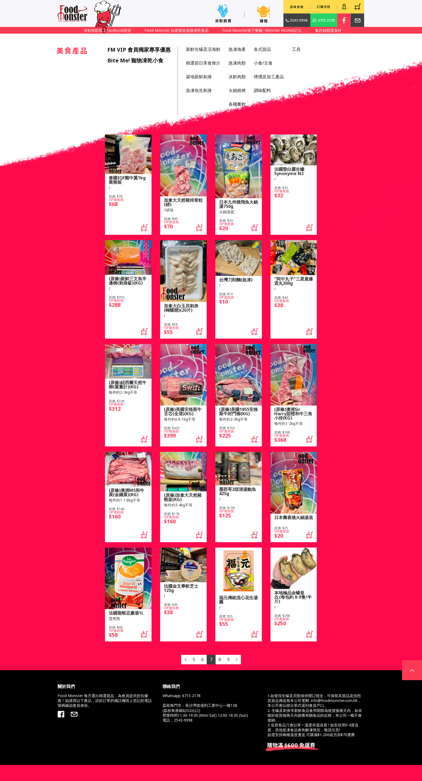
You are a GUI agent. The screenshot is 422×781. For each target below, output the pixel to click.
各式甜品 (262, 49)
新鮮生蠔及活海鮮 (203, 49)
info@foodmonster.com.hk (334, 700)
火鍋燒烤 (237, 90)
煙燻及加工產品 (269, 76)
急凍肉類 (237, 63)
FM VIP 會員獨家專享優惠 (139, 49)
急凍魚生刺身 (199, 90)
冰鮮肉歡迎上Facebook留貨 (107, 30)
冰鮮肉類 (237, 76)
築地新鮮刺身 (199, 76)
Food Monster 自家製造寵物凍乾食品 (177, 30)
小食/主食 (263, 63)
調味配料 (262, 90)
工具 (296, 49)
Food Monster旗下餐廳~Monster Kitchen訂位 (262, 30)
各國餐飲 (237, 104)
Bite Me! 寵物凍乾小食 (135, 60)
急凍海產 (237, 49)
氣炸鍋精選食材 (328, 30)
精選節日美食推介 (203, 63)
